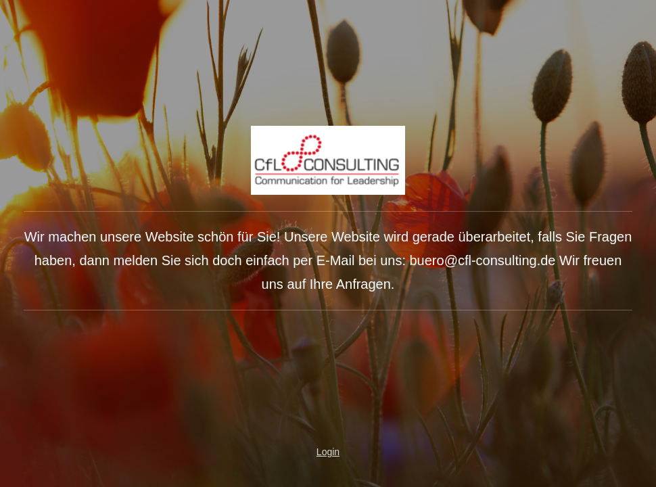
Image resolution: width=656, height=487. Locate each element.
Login (328, 451)
